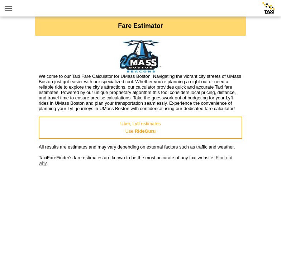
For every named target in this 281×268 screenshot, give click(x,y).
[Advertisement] (140, 216)
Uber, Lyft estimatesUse (140, 127)
